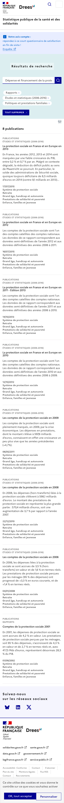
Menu (59, 4)
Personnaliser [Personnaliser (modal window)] (48, 797)
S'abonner (50, 768)
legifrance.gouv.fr (13, 760)
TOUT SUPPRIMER (14, 112)
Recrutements (23, 775)
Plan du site (8, 772)
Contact (36, 768)
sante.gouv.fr (37, 747)
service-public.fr (39, 760)
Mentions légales (27, 772)
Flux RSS (44, 772)
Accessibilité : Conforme (15, 768)
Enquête (8, 49)
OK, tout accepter (20, 796)
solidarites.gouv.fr (13, 747)
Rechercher (49, 4)
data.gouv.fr (10, 753)
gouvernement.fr (33, 753)
